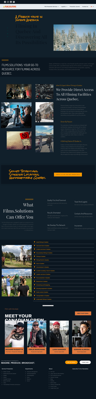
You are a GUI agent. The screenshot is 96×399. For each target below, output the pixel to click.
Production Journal (75, 6)
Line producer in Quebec (42, 267)
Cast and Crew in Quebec (42, 245)
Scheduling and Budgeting (43, 285)
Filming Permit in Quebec (42, 260)
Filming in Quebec (40, 256)
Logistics (64, 6)
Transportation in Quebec (42, 295)
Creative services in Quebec (43, 249)
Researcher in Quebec (42, 281)
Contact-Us (85, 6)
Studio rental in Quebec (42, 292)
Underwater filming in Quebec (43, 299)
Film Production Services (51, 6)
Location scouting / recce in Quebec (45, 270)
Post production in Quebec (43, 277)
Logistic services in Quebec (43, 274)
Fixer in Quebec (40, 263)
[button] (63, 242)
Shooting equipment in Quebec (44, 288)
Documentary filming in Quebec (44, 253)
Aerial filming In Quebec (42, 242)
